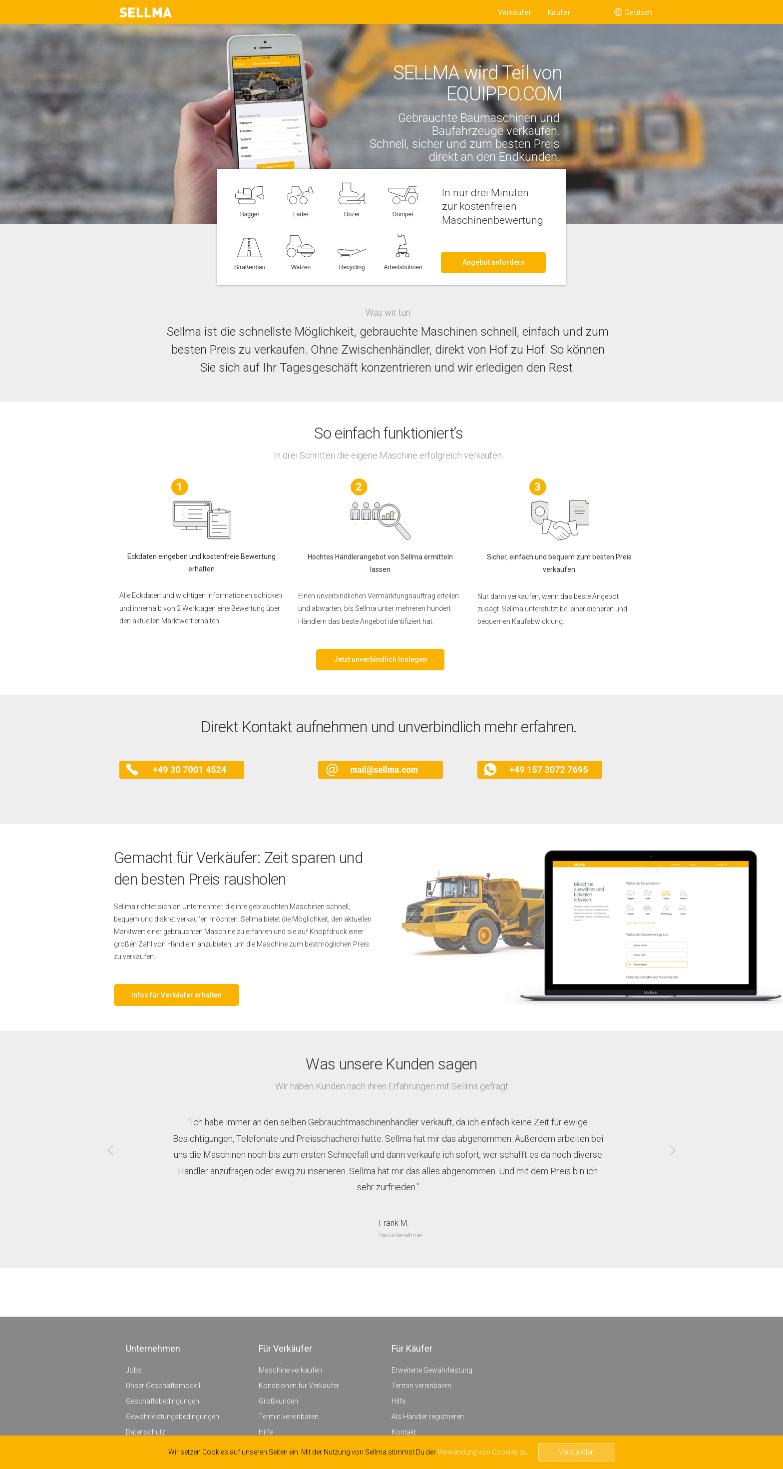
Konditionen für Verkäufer (299, 1386)
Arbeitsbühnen (403, 265)
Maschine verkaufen (290, 1370)
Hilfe (266, 1432)
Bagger (250, 212)
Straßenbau (250, 265)
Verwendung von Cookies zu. (482, 1452)
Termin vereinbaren (289, 1417)
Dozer (352, 212)
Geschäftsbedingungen (162, 1401)
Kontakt (404, 1432)
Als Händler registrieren (428, 1417)
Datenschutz (145, 1432)
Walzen (301, 265)
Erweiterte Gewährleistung (432, 1370)
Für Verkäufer (285, 1348)
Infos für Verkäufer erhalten (176, 995)
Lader (301, 212)
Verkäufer (514, 12)
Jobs (134, 1370)
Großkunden (278, 1401)
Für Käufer (412, 1348)
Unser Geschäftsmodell (163, 1386)
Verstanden (577, 1452)
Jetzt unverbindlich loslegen (380, 659)
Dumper (403, 212)
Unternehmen (153, 1348)
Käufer (559, 12)
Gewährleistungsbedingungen (172, 1417)
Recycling (352, 265)
